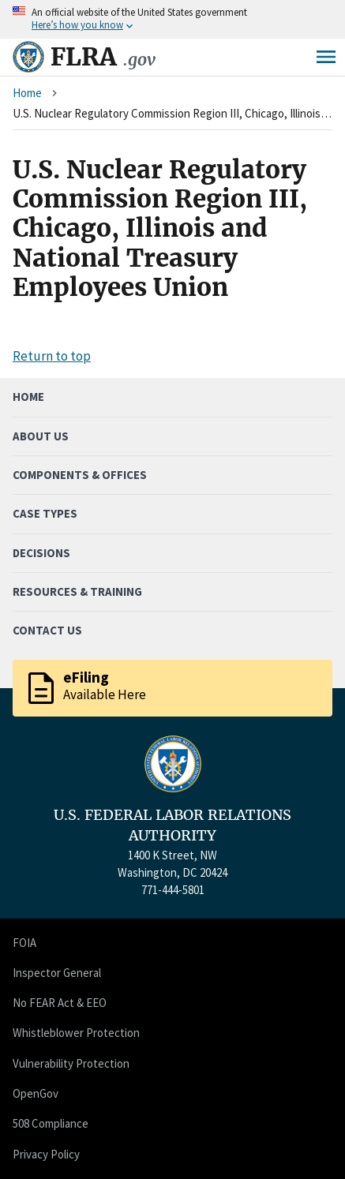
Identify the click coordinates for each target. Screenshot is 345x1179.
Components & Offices (80, 474)
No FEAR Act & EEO (60, 1002)
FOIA (24, 942)
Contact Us (47, 630)
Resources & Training (77, 591)
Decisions (41, 552)
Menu (326, 56)
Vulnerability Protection (71, 1063)
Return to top (52, 356)
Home (27, 92)
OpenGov (35, 1093)
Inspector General (57, 972)
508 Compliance (50, 1123)
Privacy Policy (46, 1154)
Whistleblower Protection (76, 1032)
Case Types (45, 513)
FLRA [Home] (103, 57)
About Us (41, 436)
